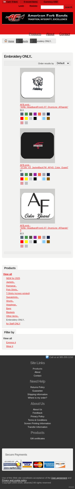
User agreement (59, 478)
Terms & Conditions (37, 420)
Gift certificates (37, 438)
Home (11, 41)
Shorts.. (10, 301)
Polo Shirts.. (12, 289)
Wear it (9, 346)
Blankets (10, 312)
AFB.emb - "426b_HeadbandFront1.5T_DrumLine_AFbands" (44, 105)
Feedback (37, 413)
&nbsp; (37, 85)
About (50, 34)
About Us (37, 409)
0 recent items (31, 2)
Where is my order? (37, 398)
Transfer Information (37, 427)
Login (21, 6)
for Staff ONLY (13, 323)
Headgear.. (11, 304)
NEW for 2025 (13, 278)
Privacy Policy (37, 416)
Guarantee (37, 391)
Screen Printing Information (37, 423)
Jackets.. (10, 282)
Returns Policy (37, 387)
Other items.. (12, 316)
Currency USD (51, 2)
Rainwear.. (11, 286)
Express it (11, 342)
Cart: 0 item (12, 2)
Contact (64, 34)
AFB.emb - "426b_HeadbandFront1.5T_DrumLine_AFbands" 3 (44, 227)
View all (7, 274)
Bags (8, 308)
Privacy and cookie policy (14, 480)
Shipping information (37, 394)
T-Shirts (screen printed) (18, 293)
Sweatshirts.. (12, 297)
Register (34, 6)
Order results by (46, 63)
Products (35, 34)
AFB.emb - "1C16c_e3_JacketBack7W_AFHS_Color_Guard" (44, 166)
